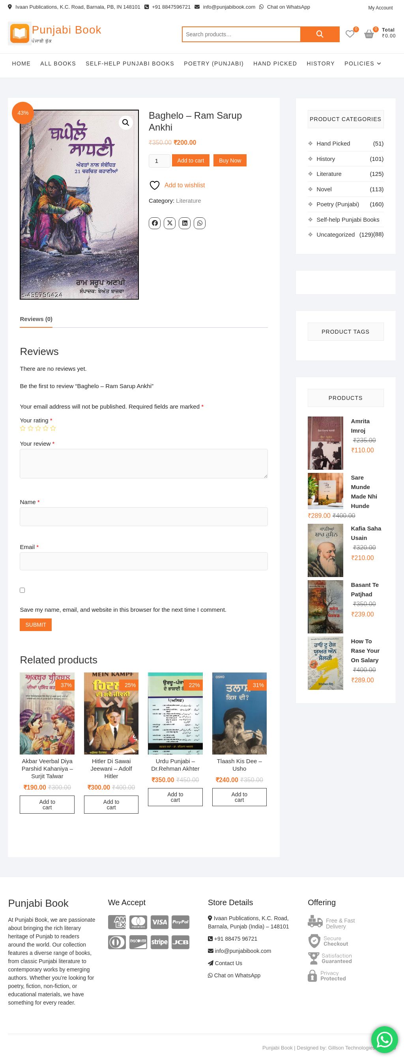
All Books (58, 63)
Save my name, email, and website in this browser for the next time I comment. (123, 609)
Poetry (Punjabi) (214, 63)
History (321, 63)
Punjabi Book (66, 30)
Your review (37, 443)
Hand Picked (275, 63)
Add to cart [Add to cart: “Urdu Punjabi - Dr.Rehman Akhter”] (175, 797)
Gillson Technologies (351, 1048)
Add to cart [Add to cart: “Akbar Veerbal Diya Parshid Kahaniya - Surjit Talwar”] (47, 805)
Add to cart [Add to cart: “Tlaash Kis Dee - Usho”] (239, 797)
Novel (324, 189)
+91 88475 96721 (232, 939)
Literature (188, 200)
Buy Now (230, 160)
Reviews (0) (36, 319)
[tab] (36, 320)
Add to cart (191, 160)
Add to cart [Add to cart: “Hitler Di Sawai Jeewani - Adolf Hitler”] (111, 805)
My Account (380, 8)
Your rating (36, 420)
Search (320, 34)
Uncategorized (336, 234)
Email (29, 547)
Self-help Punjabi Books (130, 63)
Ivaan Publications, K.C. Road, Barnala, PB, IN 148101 (74, 7)
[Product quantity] (159, 161)
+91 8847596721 (167, 7)
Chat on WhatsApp (284, 7)
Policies (359, 63)
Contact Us (225, 963)
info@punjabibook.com (225, 7)
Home (21, 63)
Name (29, 502)
